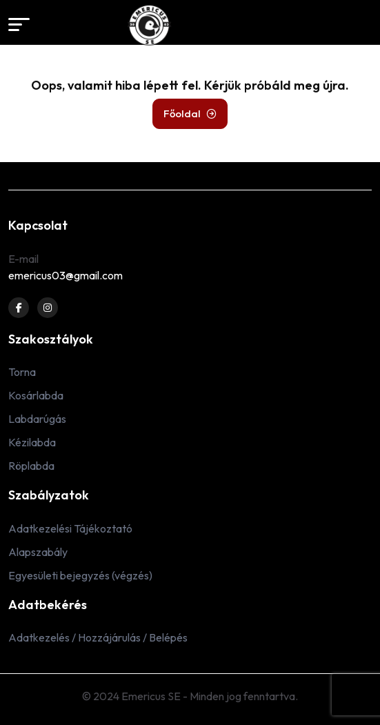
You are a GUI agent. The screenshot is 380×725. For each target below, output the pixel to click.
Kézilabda (32, 442)
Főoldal (190, 113)
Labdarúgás (37, 419)
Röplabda (31, 466)
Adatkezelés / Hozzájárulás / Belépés (98, 637)
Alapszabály (38, 552)
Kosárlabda (35, 395)
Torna (22, 372)
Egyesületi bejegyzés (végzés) (80, 575)
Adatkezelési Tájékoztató (70, 528)
